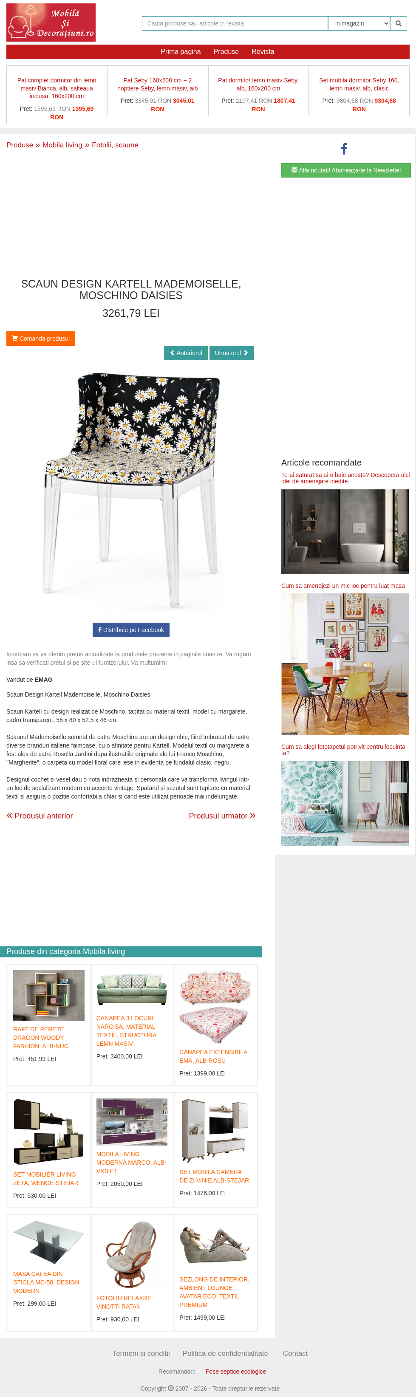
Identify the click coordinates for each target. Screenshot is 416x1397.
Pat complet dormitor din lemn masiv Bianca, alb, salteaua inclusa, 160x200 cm (56, 88)
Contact (295, 1353)
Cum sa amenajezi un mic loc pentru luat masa (343, 585)
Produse (226, 51)
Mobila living (58, 145)
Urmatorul (232, 353)
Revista (263, 51)
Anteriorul (186, 353)
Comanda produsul (41, 338)
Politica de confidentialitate (225, 1353)
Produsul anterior (39, 816)
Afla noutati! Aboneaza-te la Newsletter (346, 170)
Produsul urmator (222, 814)
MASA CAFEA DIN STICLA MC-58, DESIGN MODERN (46, 1282)
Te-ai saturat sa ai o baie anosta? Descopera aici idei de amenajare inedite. (345, 478)
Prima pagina (181, 51)
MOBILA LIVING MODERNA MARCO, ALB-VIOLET (131, 1162)
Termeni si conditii (141, 1353)
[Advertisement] (131, 214)
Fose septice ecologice (236, 1371)
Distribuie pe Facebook (131, 630)
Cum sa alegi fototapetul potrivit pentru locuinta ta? (343, 749)
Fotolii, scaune (110, 145)
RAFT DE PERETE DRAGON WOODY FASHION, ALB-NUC (40, 1038)
